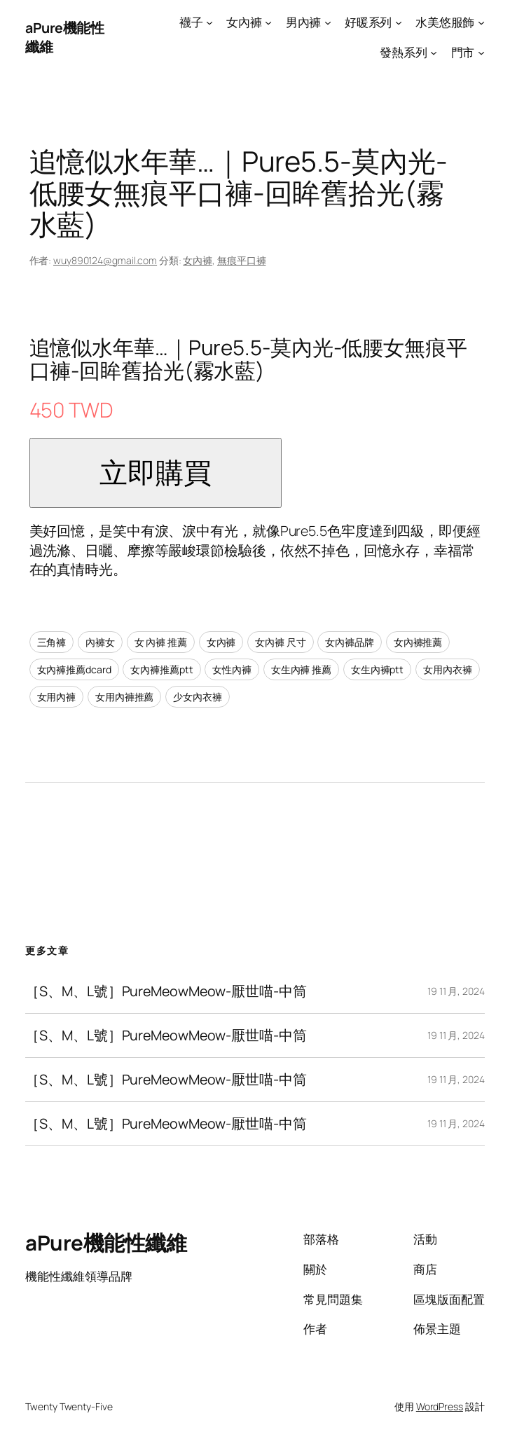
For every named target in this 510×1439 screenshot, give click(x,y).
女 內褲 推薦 (161, 642)
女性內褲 (231, 669)
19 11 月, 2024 (456, 991)
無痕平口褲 (241, 260)
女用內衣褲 (447, 669)
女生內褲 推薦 (301, 669)
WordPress (439, 1406)
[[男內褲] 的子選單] (327, 22)
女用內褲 (56, 696)
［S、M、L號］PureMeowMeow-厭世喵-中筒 (165, 991)
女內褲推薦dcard (74, 669)
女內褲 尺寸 (280, 642)
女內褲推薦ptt (161, 669)
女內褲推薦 (418, 642)
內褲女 (100, 642)
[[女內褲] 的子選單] (268, 22)
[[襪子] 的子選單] (209, 22)
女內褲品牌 (349, 642)
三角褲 (52, 642)
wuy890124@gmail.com (105, 260)
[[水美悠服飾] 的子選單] (481, 22)
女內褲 (197, 260)
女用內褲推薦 (124, 696)
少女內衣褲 (197, 696)
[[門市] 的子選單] (481, 51)
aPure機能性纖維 (105, 1242)
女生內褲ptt (377, 669)
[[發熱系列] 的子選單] (433, 51)
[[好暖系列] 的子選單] (398, 22)
